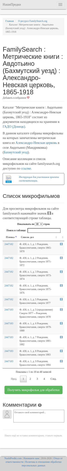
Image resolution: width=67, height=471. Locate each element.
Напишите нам (31, 458)
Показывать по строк (33, 224)
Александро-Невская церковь (36, 143)
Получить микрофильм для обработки (33, 390)
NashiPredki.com (13, 458)
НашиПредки (12, 4)
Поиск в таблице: (33, 230)
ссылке (26, 168)
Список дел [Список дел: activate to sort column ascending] (27, 237)
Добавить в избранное (16, 97)
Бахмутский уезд (16, 152)
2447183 (8, 309)
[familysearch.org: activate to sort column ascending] (61, 237)
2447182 (8, 244)
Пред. (14, 379)
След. (53, 379)
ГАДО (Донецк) (14, 126)
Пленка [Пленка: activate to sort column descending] (10, 237)
